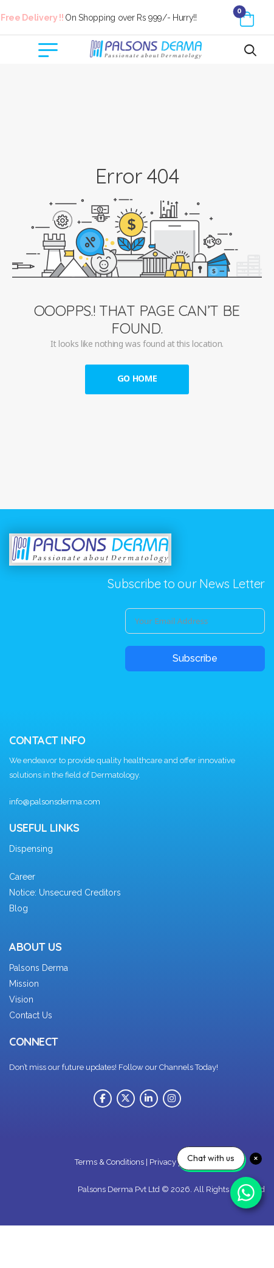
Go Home (137, 379)
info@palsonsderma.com (54, 801)
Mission (24, 984)
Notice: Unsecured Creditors (65, 892)
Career (22, 877)
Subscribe (195, 658)
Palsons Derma (38, 968)
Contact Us (30, 1015)
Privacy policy (174, 1162)
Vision (21, 999)
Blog (18, 908)
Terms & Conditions (109, 1162)
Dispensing (31, 849)
